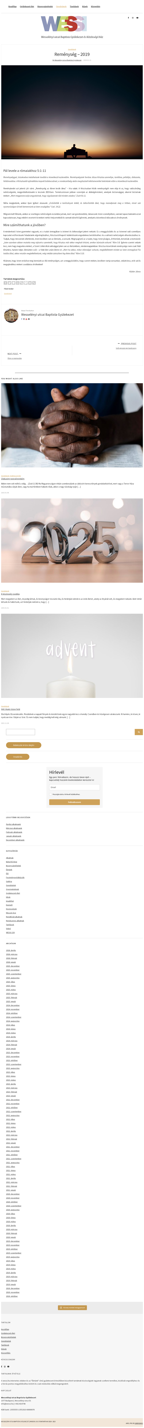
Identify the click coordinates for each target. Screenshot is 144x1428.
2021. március (11, 1182)
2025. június (11, 985)
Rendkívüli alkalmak (14, 917)
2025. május (11, 989)
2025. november (13, 970)
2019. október (12, 1249)
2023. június (11, 1076)
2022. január (11, 1143)
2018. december (13, 1288)
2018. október (12, 1296)
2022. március (11, 1135)
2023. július (10, 1072)
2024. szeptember (13, 1017)
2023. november (13, 1056)
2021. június (11, 1170)
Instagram (4, 1366)
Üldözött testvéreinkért (12, 478)
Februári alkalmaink (14, 832)
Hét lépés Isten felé (10, 709)
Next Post (72, 355)
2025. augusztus (13, 978)
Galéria (9, 881)
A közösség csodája (10, 594)
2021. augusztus (13, 1162)
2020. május (11, 1221)
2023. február (11, 1092)
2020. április (11, 1225)
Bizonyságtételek (45, 6)
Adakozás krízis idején (23, 745)
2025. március (11, 993)
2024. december (13, 1005)
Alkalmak (10, 858)
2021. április (11, 1178)
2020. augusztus (13, 1209)
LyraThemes (139, 1423)
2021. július (10, 1166)
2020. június (11, 1217)
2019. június (11, 1264)
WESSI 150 (10, 932)
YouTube (8, 1366)
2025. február (11, 997)
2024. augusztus (13, 1021)
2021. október (12, 1154)
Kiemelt (9, 905)
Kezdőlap (12, 6)
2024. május (11, 1033)
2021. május (11, 1174)
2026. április (11, 950)
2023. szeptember (13, 1064)
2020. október (12, 1202)
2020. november (13, 1198)
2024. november (13, 1009)
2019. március (11, 1276)
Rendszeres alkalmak (15, 920)
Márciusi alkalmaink (14, 828)
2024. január (11, 1048)
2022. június (11, 1123)
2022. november (13, 1103)
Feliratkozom (74, 802)
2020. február (11, 1233)
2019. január (11, 1284)
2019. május (11, 1268)
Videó (8, 928)
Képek (85, 6)
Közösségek (11, 909)
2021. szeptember (13, 1158)
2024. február (11, 1044)
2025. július (10, 981)
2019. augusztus (13, 1257)
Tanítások (74, 6)
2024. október (12, 1013)
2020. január (11, 1237)
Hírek (8, 897)
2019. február (11, 1280)
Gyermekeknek (12, 889)
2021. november (13, 1151)
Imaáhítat (10, 901)
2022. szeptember (13, 1111)
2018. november (13, 1292)
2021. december (13, 1147)
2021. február (11, 1186)
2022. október (12, 1107)
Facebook (1, 1366)
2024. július (10, 1025)
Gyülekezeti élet (27, 6)
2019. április (11, 1272)
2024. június (11, 1029)
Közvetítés (95, 6)
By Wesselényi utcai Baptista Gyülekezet (67, 60)
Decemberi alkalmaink (15, 840)
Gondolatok (61, 6)
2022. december (13, 1099)
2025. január (11, 1001)
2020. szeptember (13, 1206)
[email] (74, 787)
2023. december (13, 1052)
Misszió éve (11, 913)
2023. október (12, 1060)
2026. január (11, 962)
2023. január (11, 1095)
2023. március (11, 1088)
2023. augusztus (13, 1068)
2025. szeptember (13, 974)
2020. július (10, 1213)
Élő (7, 873)
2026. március (11, 954)
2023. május (11, 1080)
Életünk (9, 869)
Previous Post (72, 345)
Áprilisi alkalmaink (13, 824)
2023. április (11, 1084)
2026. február (11, 958)
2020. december (13, 1194)
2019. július (10, 1261)
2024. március (11, 1040)
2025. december (13, 966)
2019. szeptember (13, 1253)
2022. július (10, 1119)
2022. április (11, 1131)
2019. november (13, 1245)
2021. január (11, 1190)
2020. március (11, 1229)
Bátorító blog (11, 861)
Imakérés (17, 756)
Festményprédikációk (15, 877)
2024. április (11, 1037)
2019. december (13, 1241)
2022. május (11, 1127)
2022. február (11, 1139)
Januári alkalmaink (13, 836)
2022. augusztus (13, 1115)
